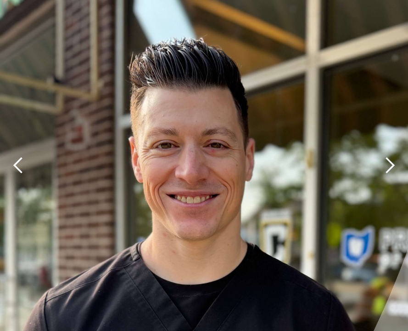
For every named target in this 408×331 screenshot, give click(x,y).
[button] (18, 165)
